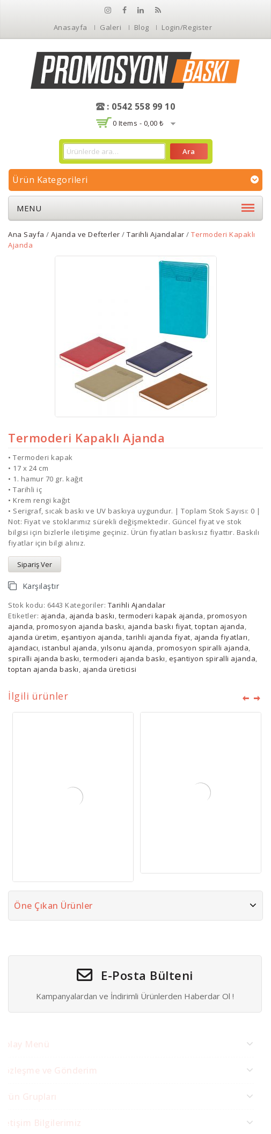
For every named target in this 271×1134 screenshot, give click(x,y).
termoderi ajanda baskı (124, 658)
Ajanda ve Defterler (85, 234)
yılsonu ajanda (127, 648)
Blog (141, 27)
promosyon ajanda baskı (80, 626)
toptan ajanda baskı (43, 669)
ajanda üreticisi (110, 669)
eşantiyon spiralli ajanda (212, 658)
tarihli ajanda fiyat (158, 637)
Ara (188, 151)
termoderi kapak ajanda (161, 615)
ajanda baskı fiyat (159, 626)
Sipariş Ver (34, 564)
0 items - (138, 123)
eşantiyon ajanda (91, 637)
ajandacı (23, 648)
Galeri (110, 27)
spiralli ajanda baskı (43, 658)
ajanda (53, 615)
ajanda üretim (32, 637)
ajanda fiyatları (221, 637)
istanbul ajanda (69, 648)
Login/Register (187, 27)
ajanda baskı (92, 615)
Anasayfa (70, 27)
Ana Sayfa (26, 234)
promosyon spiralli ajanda (203, 648)
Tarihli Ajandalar (156, 234)
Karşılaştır (41, 586)
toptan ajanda (220, 626)
